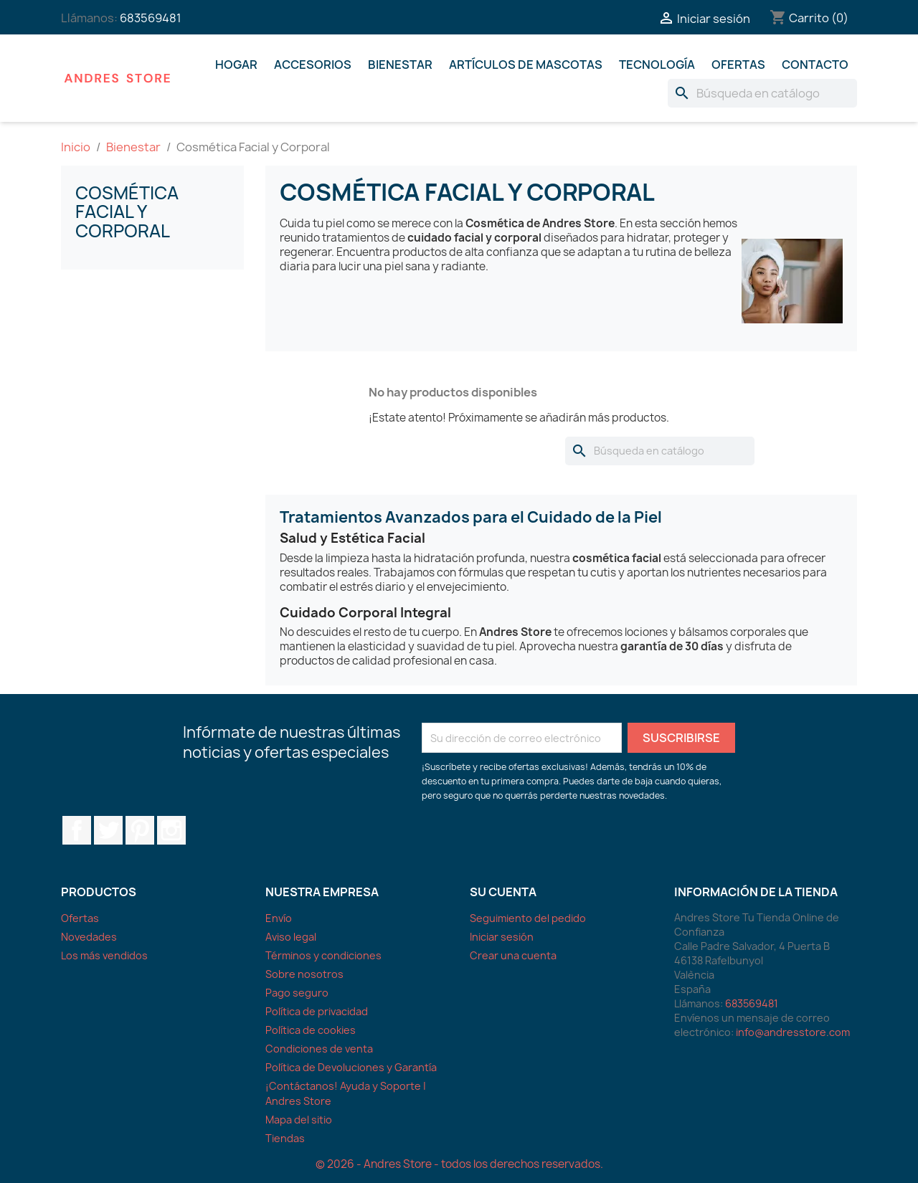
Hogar (236, 64)
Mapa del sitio (298, 1119)
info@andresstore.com (793, 1032)
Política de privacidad (316, 1011)
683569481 (150, 18)
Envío (278, 918)
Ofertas (738, 64)
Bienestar (400, 64)
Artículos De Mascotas (525, 64)
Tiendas (285, 1138)
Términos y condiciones (323, 955)
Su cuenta (503, 892)
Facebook (76, 830)
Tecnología (657, 64)
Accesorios (312, 64)
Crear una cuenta (513, 955)
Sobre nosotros (304, 974)
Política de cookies (310, 1030)
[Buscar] (762, 93)
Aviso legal (290, 937)
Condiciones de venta (319, 1048)
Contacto (815, 64)
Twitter (108, 830)
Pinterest (140, 830)
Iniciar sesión (502, 937)
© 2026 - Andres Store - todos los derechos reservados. (459, 1164)
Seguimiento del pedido (528, 918)
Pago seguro (296, 992)
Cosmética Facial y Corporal (127, 212)
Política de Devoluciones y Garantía (351, 1067)
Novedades (89, 937)
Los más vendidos (104, 955)
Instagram (171, 830)
